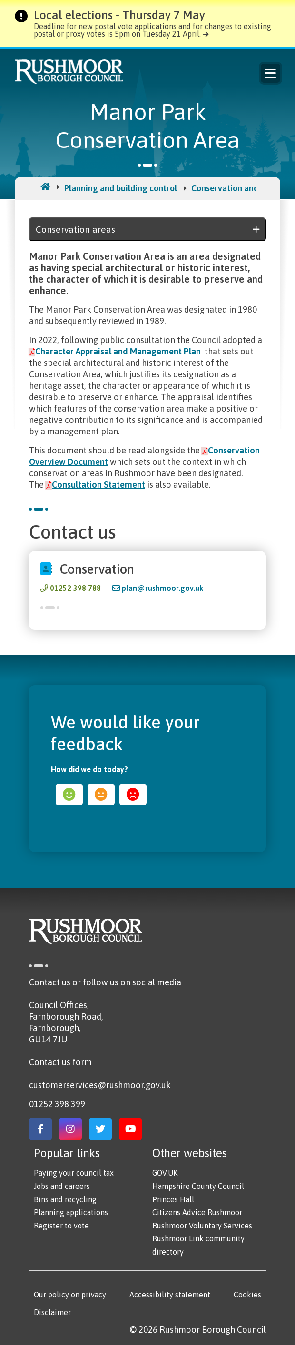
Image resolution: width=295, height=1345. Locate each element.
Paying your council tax (74, 1172)
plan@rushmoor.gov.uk (162, 588)
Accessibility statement (169, 1294)
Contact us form (60, 1062)
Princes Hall (173, 1199)
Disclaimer (52, 1312)
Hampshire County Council (198, 1186)
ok (101, 794)
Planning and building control (120, 188)
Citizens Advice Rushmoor (197, 1212)
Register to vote (61, 1225)
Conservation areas (75, 229)
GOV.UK (164, 1172)
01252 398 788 (75, 588)
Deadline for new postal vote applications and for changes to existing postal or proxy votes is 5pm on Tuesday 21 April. (152, 30)
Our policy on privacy (70, 1294)
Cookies (247, 1294)
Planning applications (71, 1212)
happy (69, 794)
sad (133, 794)
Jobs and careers (62, 1186)
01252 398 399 (57, 1104)
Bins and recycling (65, 1199)
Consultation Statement (98, 485)
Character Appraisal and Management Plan (118, 351)
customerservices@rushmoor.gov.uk (100, 1085)
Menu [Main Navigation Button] (270, 73)
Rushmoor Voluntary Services (202, 1225)
